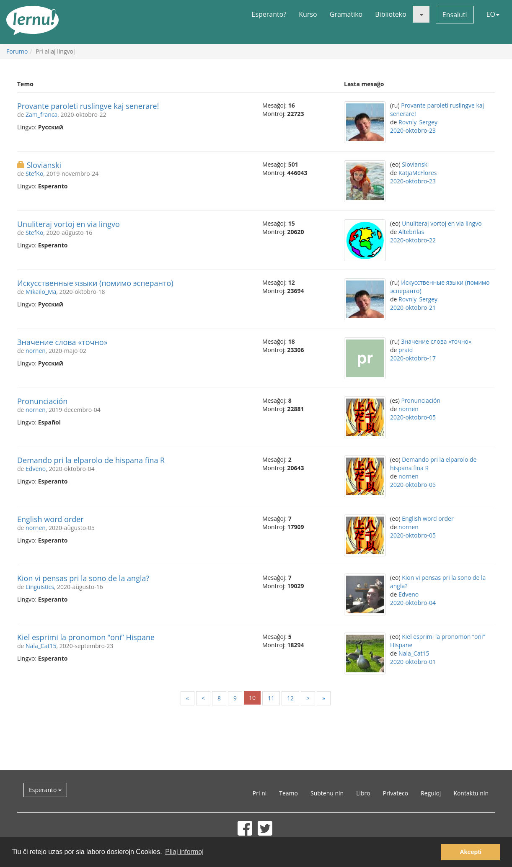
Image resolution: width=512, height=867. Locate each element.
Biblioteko (390, 14)
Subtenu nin (327, 793)
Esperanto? (269, 14)
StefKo (34, 174)
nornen (36, 351)
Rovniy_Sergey (417, 122)
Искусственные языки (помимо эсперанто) (95, 283)
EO (492, 14)
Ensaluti (454, 14)
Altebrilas (411, 232)
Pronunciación (42, 401)
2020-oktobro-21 (413, 307)
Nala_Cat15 (41, 646)
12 (290, 698)
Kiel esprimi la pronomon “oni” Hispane (86, 637)
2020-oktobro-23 (413, 130)
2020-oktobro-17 (413, 358)
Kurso (308, 14)
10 (252, 698)
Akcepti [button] (470, 852)
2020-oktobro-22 (413, 240)
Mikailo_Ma (41, 292)
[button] (421, 14)
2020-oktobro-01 (413, 662)
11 (271, 698)
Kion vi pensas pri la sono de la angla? (83, 578)
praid (405, 350)
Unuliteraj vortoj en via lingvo (68, 224)
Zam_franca (41, 114)
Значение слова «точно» (62, 342)
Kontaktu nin (471, 793)
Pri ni (259, 793)
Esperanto (45, 790)
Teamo (288, 793)
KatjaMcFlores (417, 173)
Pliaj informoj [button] (184, 851)
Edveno (36, 469)
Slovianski (44, 165)
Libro (363, 793)
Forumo (17, 51)
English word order (50, 519)
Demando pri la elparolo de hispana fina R (91, 460)
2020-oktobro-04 (413, 603)
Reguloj (431, 793)
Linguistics (40, 587)
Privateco (395, 793)
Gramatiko (346, 14)
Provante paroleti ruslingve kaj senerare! (88, 106)
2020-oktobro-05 (413, 417)
